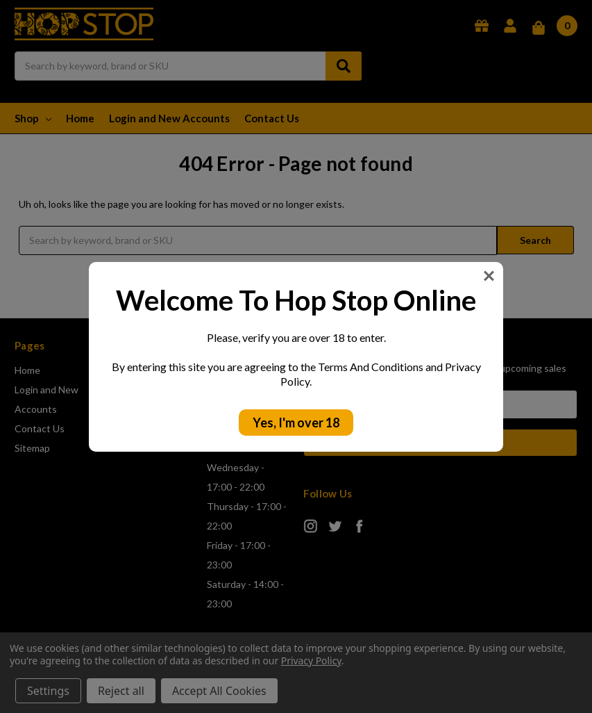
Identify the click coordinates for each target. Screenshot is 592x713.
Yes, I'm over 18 (296, 422)
